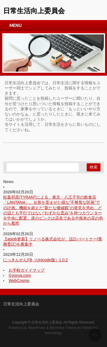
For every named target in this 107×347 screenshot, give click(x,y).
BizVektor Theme (63, 328)
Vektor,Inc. (90, 328)
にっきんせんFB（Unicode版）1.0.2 (35, 260)
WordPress (36, 328)
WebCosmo (19, 280)
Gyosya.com (20, 275)
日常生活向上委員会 (34, 11)
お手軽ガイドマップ (27, 270)
